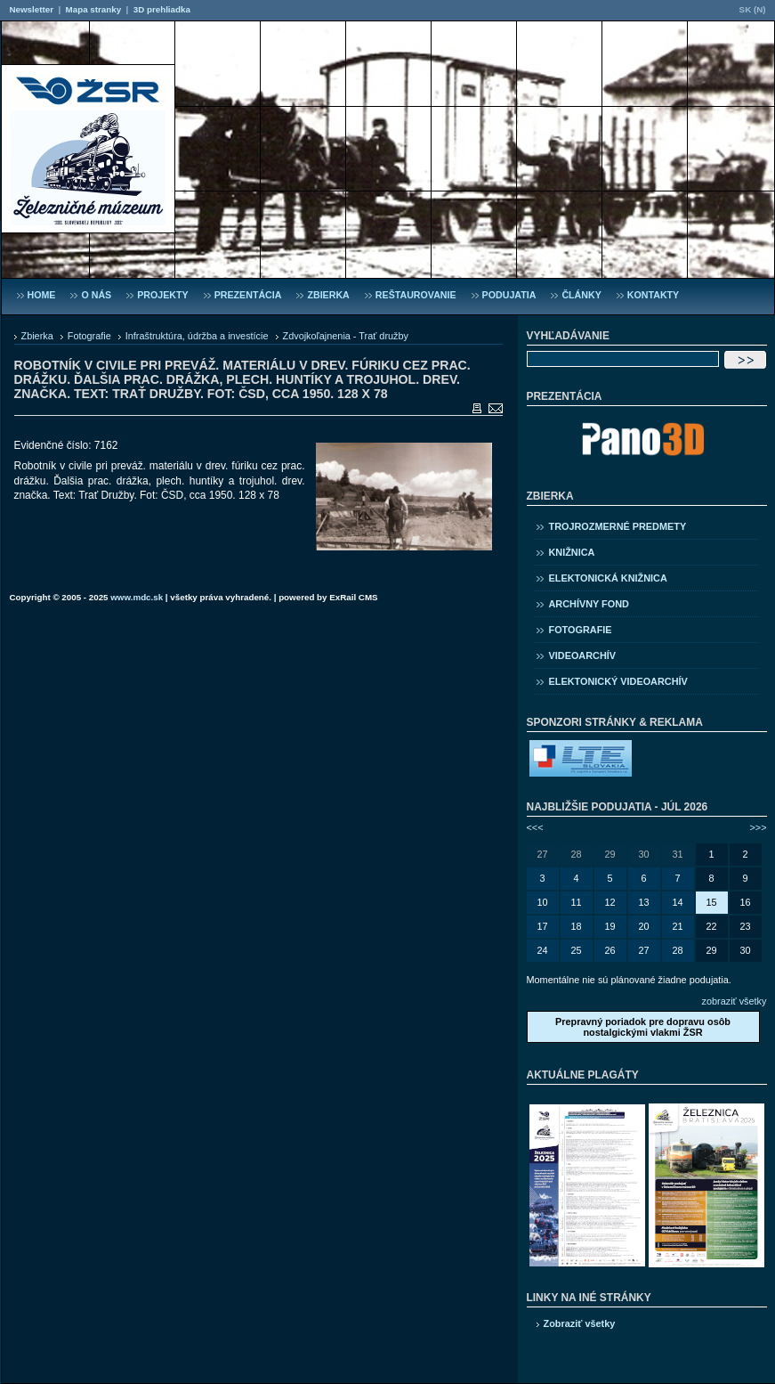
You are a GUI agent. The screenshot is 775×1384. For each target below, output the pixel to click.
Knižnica (572, 552)
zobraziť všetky (734, 1001)
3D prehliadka (161, 9)
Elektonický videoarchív (618, 681)
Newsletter (31, 9)
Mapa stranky (94, 9)
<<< (535, 827)
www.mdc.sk (136, 597)
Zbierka (37, 335)
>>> (757, 827)
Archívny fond (589, 603)
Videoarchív (583, 655)
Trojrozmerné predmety (618, 526)
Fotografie (89, 335)
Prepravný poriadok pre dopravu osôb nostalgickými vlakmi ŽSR (643, 1027)
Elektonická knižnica (608, 578)
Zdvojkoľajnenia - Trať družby (345, 335)
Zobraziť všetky (580, 1323)
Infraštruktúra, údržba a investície (197, 335)
